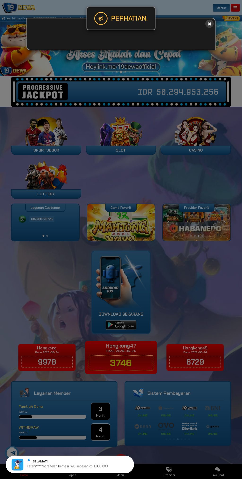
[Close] (209, 24)
